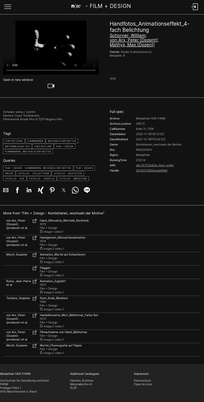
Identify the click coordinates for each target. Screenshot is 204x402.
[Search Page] (101, 7)
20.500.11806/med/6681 (151, 170)
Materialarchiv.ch (81, 384)
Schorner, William (127, 35)
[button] (7, 7)
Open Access (143, 384)
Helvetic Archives (82, 380)
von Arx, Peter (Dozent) (133, 39)
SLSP (73, 388)
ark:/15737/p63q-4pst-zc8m (155, 165)
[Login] (194, 10)
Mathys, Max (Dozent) (132, 44)
